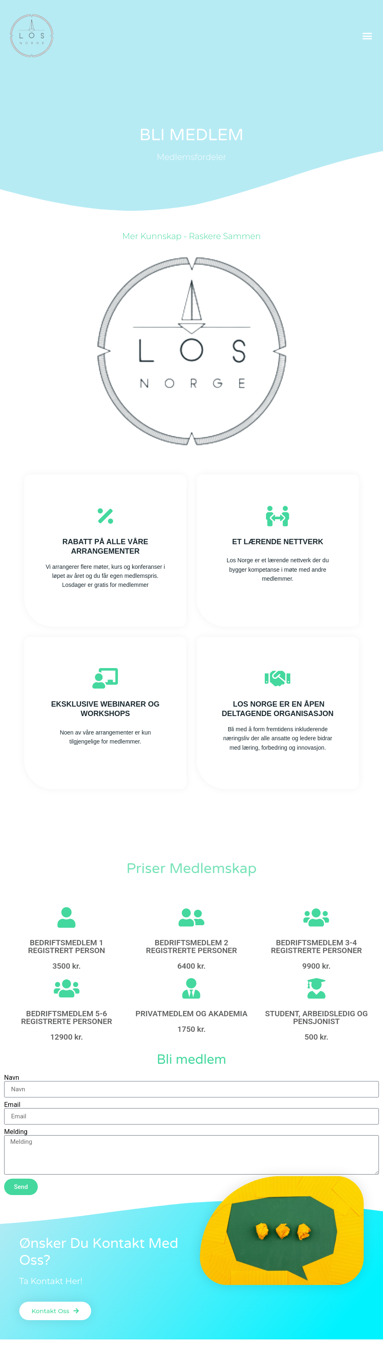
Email (12, 1105)
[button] (367, 35)
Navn (11, 1077)
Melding (16, 1132)
